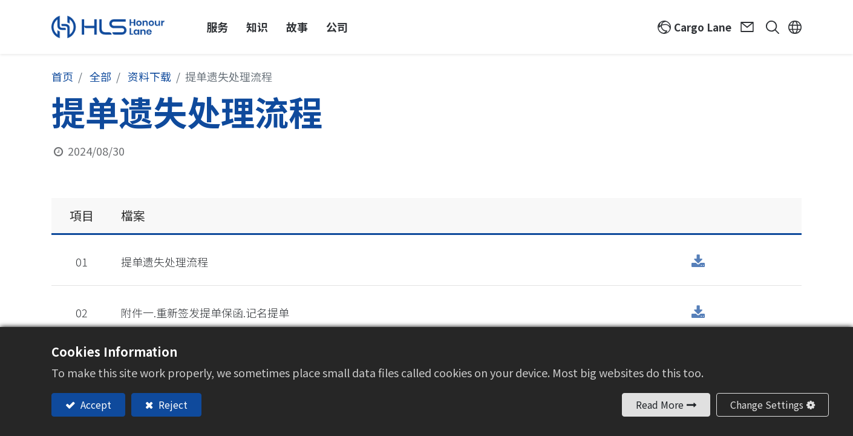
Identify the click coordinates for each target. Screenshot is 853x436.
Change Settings (766, 404)
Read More (660, 404)
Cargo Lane (702, 27)
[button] (768, 27)
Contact (748, 27)
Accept (94, 404)
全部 (100, 76)
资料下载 (149, 76)
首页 (62, 76)
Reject (172, 404)
